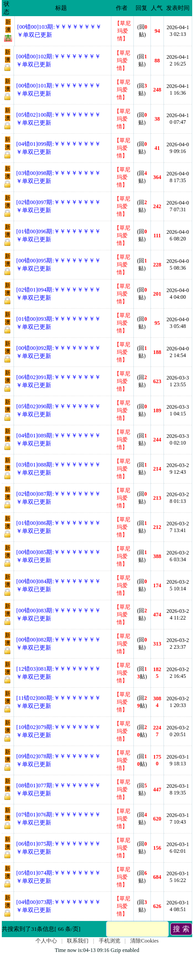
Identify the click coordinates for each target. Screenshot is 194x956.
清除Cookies (144, 941)
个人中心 (46, 941)
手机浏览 (109, 941)
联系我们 (77, 941)
